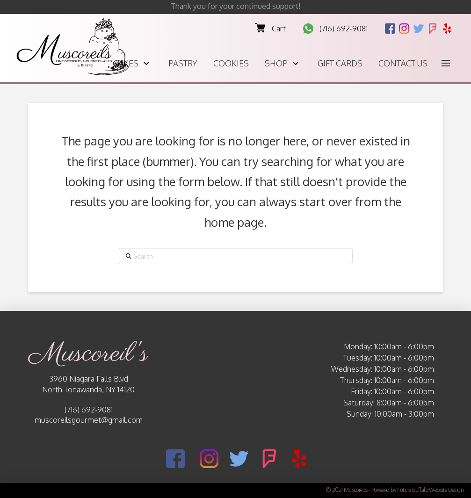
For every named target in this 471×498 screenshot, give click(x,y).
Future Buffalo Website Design (430, 489)
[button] (445, 63)
